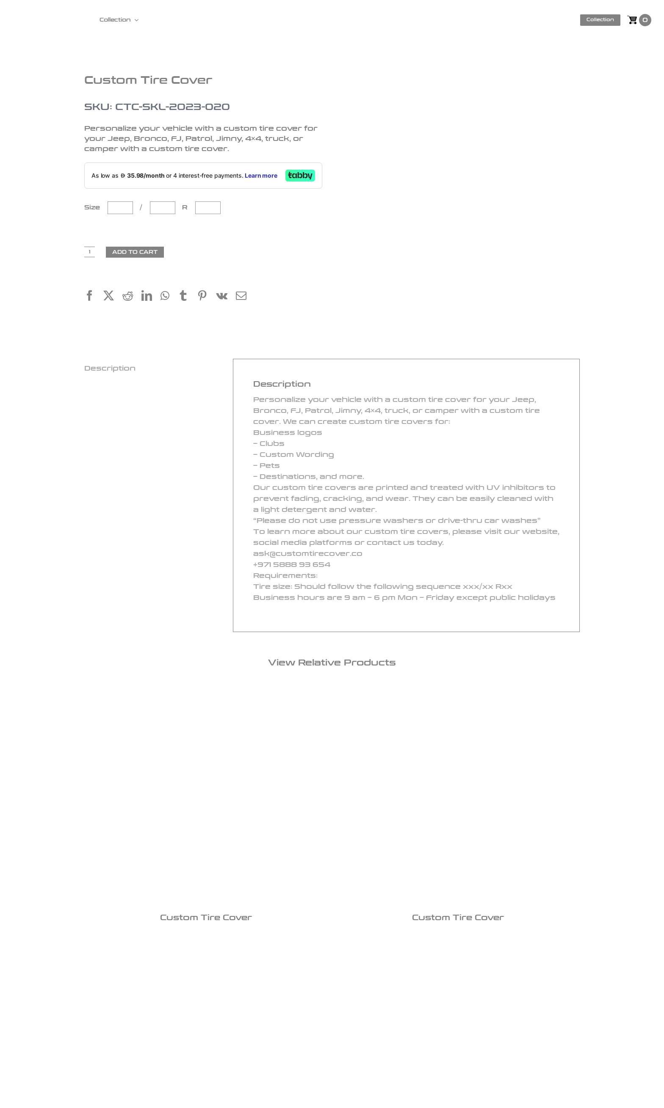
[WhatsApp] (169, 296)
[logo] (50, 14)
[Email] (245, 296)
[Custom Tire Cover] (206, 799)
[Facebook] (93, 296)
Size (94, 207)
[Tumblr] (187, 296)
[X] (112, 296)
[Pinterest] (206, 296)
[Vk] (226, 296)
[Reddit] (131, 296)
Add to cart (135, 252)
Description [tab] (110, 368)
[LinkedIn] (150, 296)
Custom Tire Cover (206, 917)
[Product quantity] (89, 252)
